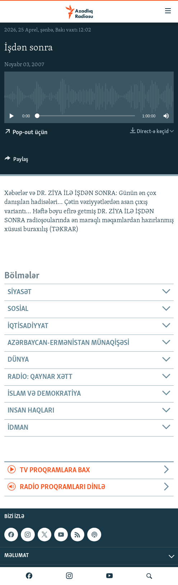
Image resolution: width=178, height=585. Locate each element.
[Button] (16, 161)
